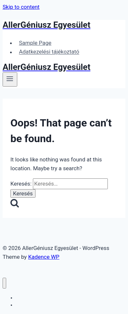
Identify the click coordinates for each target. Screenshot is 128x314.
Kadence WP (43, 257)
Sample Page (35, 43)
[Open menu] (10, 79)
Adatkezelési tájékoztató (49, 52)
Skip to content (21, 7)
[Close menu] (4, 283)
